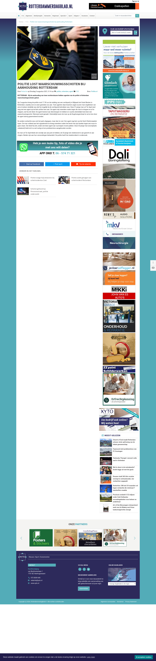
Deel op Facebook (31, 164)
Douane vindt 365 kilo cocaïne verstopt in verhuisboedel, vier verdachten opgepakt (123, 479)
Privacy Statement (131, 597)
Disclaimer (120, 597)
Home (21, 22)
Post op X (57, 164)
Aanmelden (83, 584)
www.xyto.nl (35, 579)
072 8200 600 (35, 573)
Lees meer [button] (91, 657)
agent (71, 91)
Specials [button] (63, 16)
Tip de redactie (83, 164)
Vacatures (85, 16)
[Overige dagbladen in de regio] (122, 568)
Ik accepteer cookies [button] (143, 657)
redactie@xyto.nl (36, 576)
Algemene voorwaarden (108, 597)
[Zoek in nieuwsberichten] (124, 15)
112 (22, 16)
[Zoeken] (137, 15)
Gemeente (47, 16)
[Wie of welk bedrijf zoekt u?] (121, 33)
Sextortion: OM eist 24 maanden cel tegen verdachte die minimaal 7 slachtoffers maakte (125, 488)
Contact (92, 16)
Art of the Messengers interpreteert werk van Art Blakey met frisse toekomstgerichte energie (125, 507)
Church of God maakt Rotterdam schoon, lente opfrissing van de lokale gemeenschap (124, 442)
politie (59, 91)
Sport (70, 16)
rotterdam (65, 91)
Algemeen (29, 16)
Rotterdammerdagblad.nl (51, 6)
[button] (18, 538)
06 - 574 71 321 (65, 153)
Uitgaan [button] (76, 16)
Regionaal (55, 16)
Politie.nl (94, 91)
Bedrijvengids (38, 16)
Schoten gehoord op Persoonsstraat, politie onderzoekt (39, 191)
